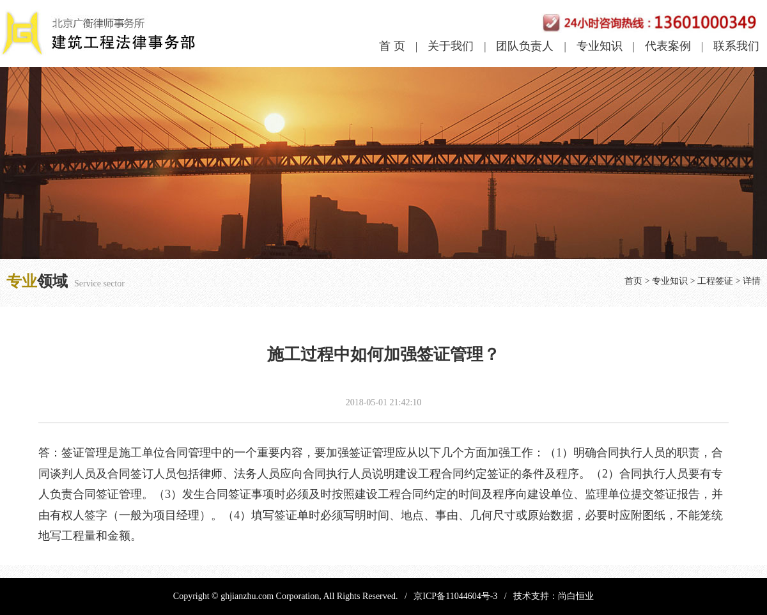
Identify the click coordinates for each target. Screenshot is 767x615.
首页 (633, 281)
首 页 (392, 46)
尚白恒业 (576, 596)
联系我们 (736, 46)
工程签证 (715, 281)
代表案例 (668, 46)
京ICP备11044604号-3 (455, 596)
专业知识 (600, 46)
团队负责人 (525, 46)
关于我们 (451, 46)
